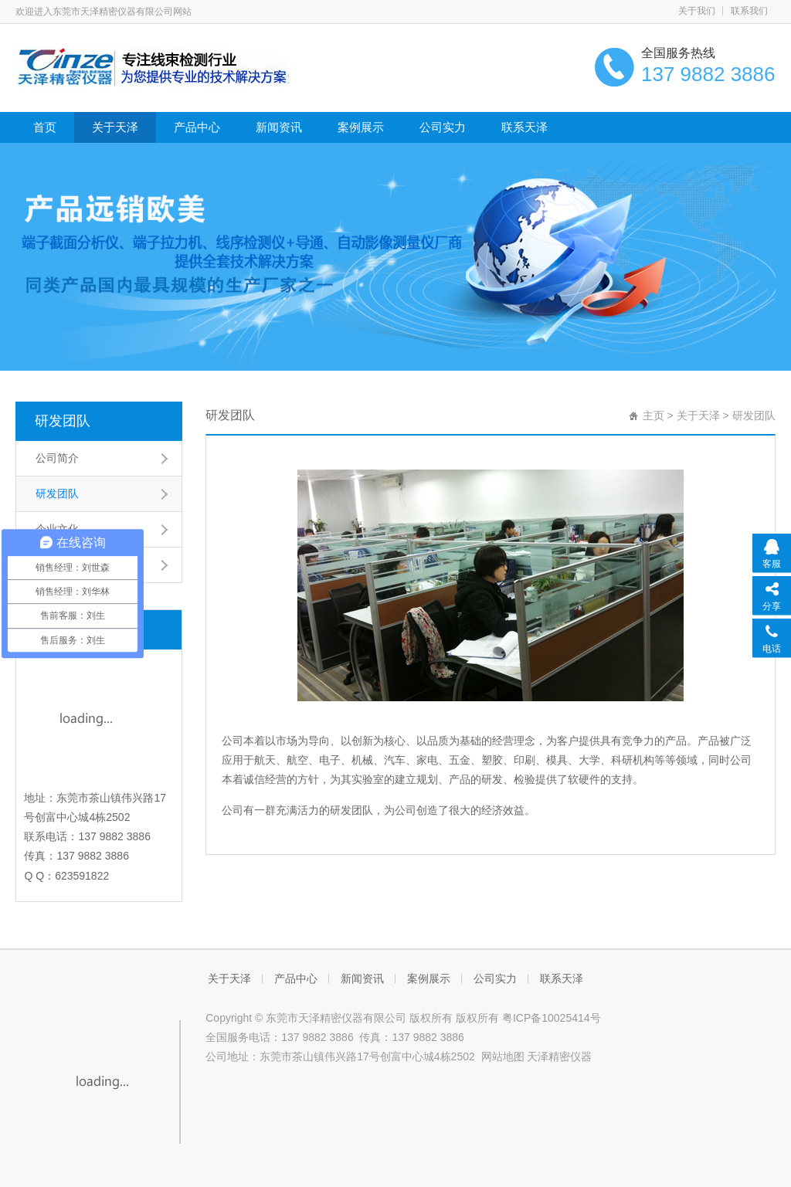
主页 (653, 415)
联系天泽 (524, 127)
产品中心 (197, 127)
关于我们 (696, 10)
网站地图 (503, 1056)
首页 (44, 127)
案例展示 (361, 127)
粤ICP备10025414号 (551, 1018)
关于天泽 (115, 127)
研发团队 (62, 421)
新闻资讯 (279, 127)
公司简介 (57, 458)
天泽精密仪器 (559, 1056)
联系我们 (749, 10)
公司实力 (442, 127)
